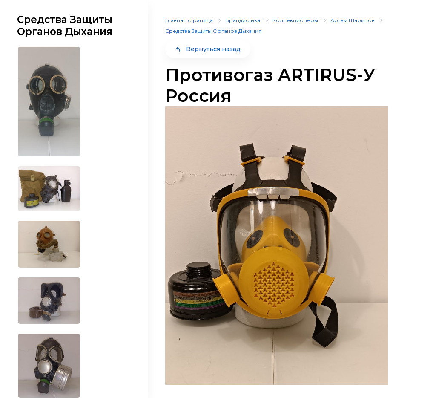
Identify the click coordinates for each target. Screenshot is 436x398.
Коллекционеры (295, 20)
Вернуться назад (208, 49)
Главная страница (189, 20)
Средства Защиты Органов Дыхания (213, 31)
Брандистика (242, 20)
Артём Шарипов (352, 20)
